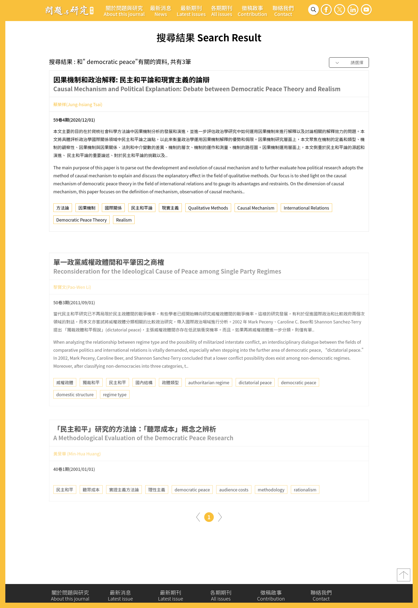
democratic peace (298, 399)
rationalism (305, 506)
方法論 (62, 210)
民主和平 (117, 399)
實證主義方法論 (124, 506)
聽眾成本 (91, 506)
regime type (114, 411)
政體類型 (170, 399)
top (403, 577)
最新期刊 (191, 10)
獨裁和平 (91, 399)
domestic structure (75, 411)
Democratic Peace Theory (81, 222)
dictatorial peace (255, 399)
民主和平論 (141, 210)
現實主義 (170, 210)
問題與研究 (69, 10)
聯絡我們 (283, 10)
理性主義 (156, 506)
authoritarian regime (208, 399)
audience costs (233, 506)
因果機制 (86, 210)
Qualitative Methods (208, 210)
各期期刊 (221, 10)
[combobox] (349, 62)
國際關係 (113, 210)
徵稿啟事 (252, 10)
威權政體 (64, 399)
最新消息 (160, 10)
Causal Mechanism (256, 210)
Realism (124, 222)
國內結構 (143, 399)
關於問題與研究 (124, 10)
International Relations (306, 210)
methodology (271, 506)
